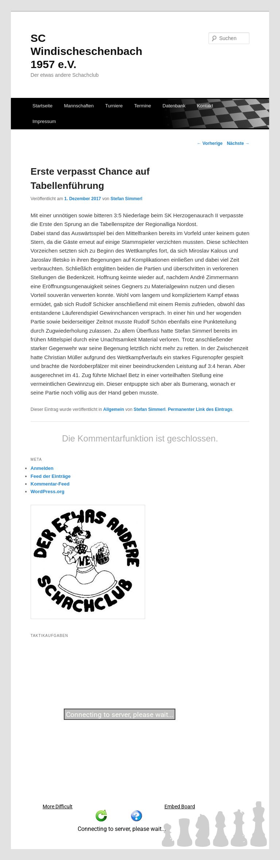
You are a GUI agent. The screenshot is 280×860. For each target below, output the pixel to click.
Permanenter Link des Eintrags (200, 409)
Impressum (44, 121)
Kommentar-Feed (50, 484)
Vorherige (209, 143)
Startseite (42, 105)
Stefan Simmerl (126, 198)
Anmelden (42, 468)
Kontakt (205, 105)
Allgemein (113, 409)
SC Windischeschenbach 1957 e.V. (86, 51)
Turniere (114, 105)
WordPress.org (48, 491)
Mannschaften (79, 105)
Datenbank (174, 105)
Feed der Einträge (51, 476)
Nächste (238, 143)
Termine (142, 105)
